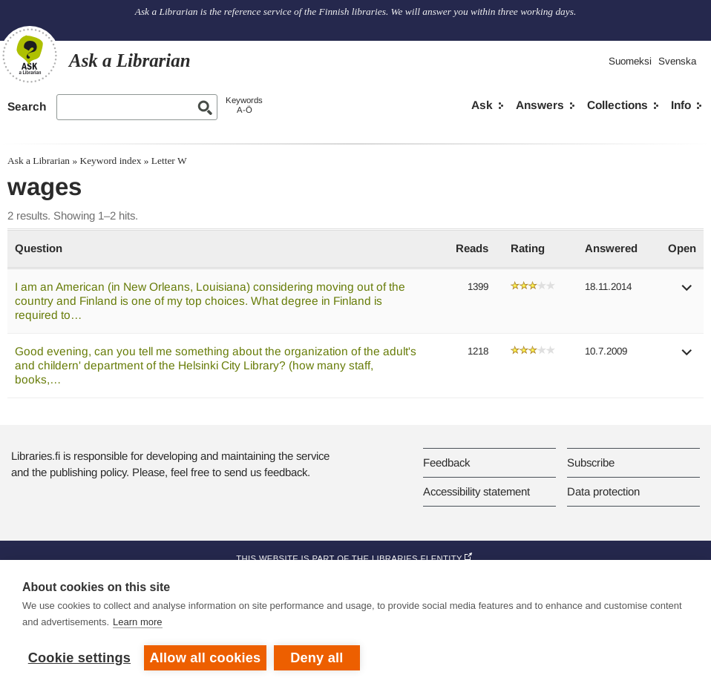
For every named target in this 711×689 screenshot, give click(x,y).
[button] (687, 292)
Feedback (446, 462)
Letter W (169, 160)
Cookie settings (79, 657)
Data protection (603, 491)
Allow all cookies (205, 657)
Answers (540, 105)
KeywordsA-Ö (244, 105)
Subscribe (591, 462)
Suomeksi (630, 61)
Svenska (677, 61)
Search (26, 106)
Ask (482, 105)
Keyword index (110, 160)
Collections (617, 105)
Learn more (137, 621)
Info (681, 105)
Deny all (316, 657)
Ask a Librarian (38, 160)
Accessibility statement (476, 491)
